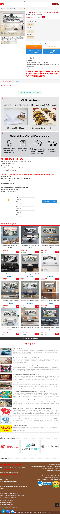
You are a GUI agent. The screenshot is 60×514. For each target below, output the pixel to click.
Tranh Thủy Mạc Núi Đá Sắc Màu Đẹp (10, 273)
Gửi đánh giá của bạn (49, 201)
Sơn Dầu (30, 31)
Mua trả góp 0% (34, 51)
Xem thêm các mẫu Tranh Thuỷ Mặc (30, 92)
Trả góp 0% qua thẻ (51, 51)
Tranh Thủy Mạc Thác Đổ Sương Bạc (49, 273)
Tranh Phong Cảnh (6, 81)
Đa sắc (30, 37)
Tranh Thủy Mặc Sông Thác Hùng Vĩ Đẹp (30, 327)
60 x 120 (30, 24)
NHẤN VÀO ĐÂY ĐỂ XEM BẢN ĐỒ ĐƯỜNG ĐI (14, 168)
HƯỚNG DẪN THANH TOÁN (10, 170)
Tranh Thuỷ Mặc (15, 81)
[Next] (22, 23)
